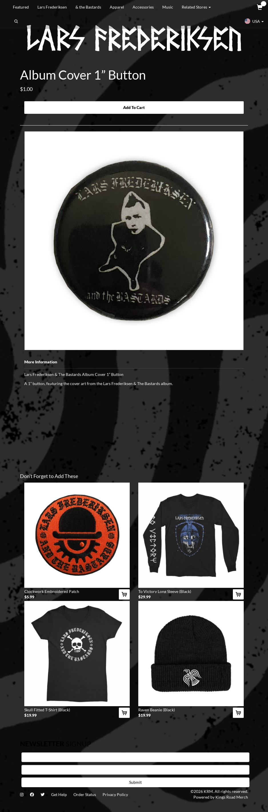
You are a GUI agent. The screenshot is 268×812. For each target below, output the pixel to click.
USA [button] (254, 21)
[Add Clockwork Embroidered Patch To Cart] (124, 594)
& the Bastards (88, 7)
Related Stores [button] (196, 7)
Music (167, 7)
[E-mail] (135, 770)
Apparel (117, 7)
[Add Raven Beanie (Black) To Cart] (238, 713)
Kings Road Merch (231, 797)
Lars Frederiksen (52, 7)
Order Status (84, 794)
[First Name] (135, 757)
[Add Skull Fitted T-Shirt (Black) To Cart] (124, 713)
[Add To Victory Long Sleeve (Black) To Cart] (238, 594)
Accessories (143, 7)
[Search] (41, 21)
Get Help (59, 794)
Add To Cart (134, 107)
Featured (21, 7)
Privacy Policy (115, 794)
